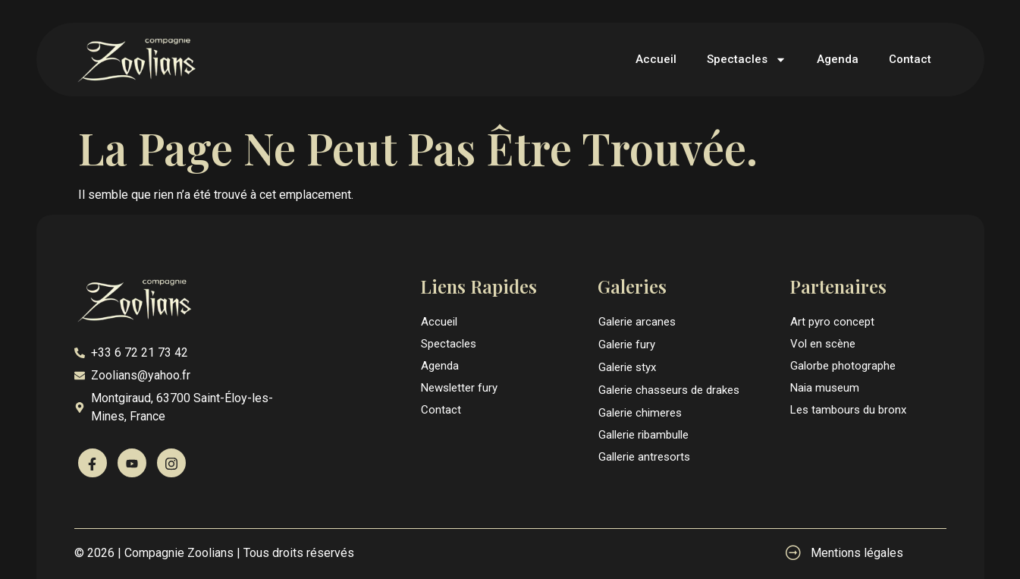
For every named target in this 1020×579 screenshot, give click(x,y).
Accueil (656, 59)
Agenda (837, 59)
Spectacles (746, 59)
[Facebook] (92, 462)
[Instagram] (171, 462)
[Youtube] (132, 462)
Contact (910, 59)
